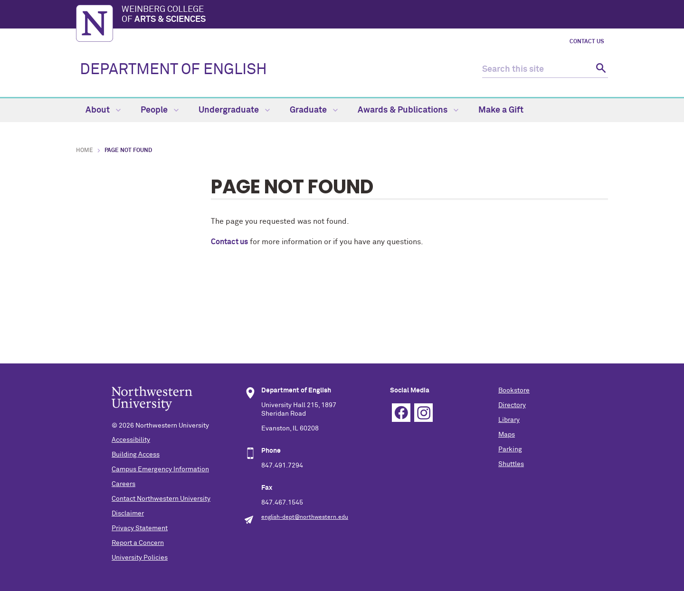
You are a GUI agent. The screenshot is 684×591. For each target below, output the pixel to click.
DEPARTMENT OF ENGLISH (173, 69)
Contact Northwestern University (161, 499)
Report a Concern (138, 543)
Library (509, 420)
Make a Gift (500, 110)
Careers (123, 484)
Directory (512, 405)
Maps (506, 434)
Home (84, 150)
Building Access (136, 454)
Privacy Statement (140, 528)
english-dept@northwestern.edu (304, 517)
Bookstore (514, 390)
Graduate (314, 110)
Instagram (423, 412)
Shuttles (511, 464)
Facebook (401, 412)
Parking (510, 449)
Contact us (229, 242)
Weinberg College (365, 15)
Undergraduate (234, 110)
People (160, 110)
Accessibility (131, 440)
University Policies (140, 557)
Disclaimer (128, 513)
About (103, 110)
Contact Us (587, 42)
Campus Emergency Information (160, 469)
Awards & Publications (408, 110)
